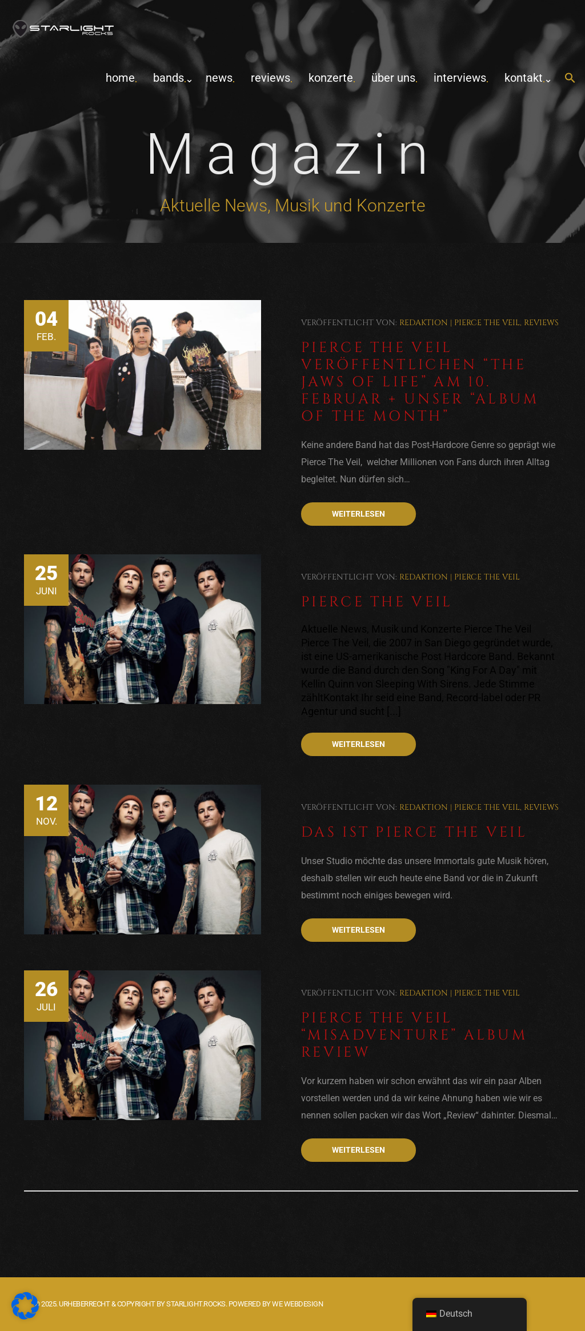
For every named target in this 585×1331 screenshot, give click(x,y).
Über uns (393, 78)
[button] (570, 78)
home (120, 78)
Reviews (270, 78)
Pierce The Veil (487, 322)
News (219, 78)
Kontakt (523, 78)
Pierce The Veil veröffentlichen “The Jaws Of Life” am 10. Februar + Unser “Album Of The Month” (420, 382)
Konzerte (330, 78)
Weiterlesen (358, 513)
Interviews (460, 78)
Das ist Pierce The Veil (414, 832)
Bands (168, 78)
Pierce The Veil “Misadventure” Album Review (414, 1035)
